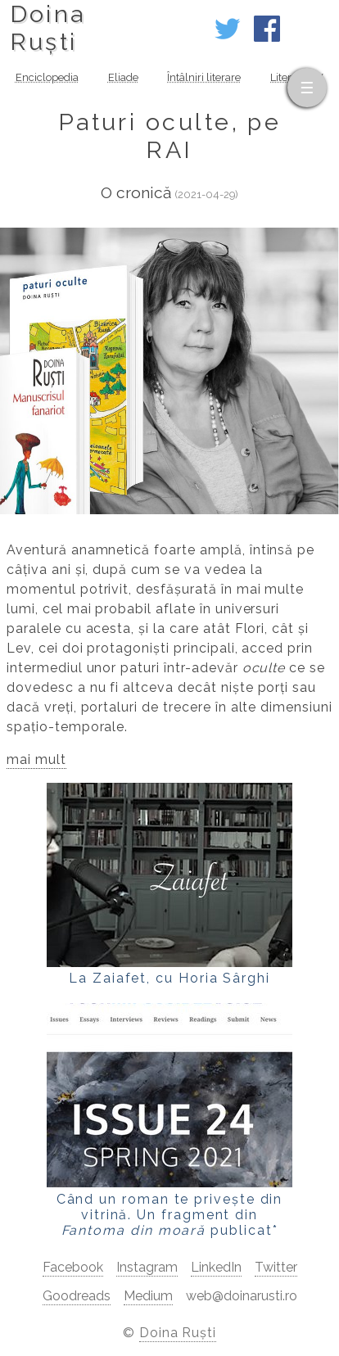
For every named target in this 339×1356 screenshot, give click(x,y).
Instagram (147, 1267)
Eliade (123, 77)
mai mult (36, 759)
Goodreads (77, 1296)
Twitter (276, 1267)
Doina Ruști (178, 1332)
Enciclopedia (47, 77)
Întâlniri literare (204, 77)
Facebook (73, 1267)
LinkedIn (216, 1267)
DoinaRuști (48, 28)
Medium (148, 1296)
